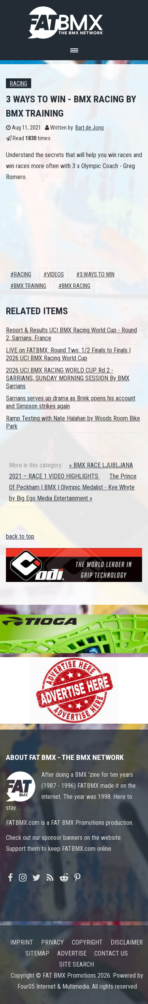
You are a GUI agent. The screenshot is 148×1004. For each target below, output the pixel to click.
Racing (18, 83)
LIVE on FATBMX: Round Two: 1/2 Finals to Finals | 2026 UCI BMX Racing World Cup (68, 354)
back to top (20, 536)
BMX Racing (76, 286)
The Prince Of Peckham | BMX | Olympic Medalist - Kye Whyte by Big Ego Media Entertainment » (73, 487)
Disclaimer (127, 942)
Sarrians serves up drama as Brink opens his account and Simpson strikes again (70, 402)
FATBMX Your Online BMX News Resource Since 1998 (74, 20)
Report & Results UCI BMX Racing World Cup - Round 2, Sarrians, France (71, 334)
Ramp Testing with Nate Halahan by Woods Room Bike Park (73, 422)
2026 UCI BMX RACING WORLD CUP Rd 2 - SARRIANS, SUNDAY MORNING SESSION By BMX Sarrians (67, 378)
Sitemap (37, 953)
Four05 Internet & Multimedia (53, 986)
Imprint (21, 942)
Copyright (87, 942)
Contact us (111, 953)
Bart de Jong (89, 127)
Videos (55, 274)
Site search (76, 964)
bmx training (30, 286)
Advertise (71, 953)
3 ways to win (97, 274)
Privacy (52, 942)
